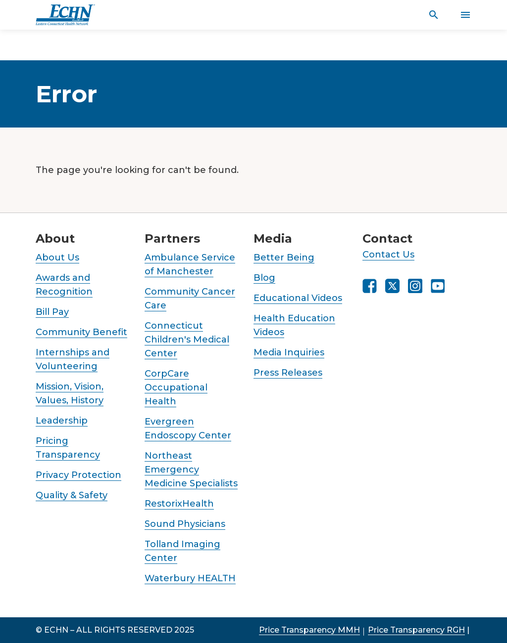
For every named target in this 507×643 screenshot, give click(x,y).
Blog (264, 277)
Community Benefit (81, 332)
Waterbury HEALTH (190, 578)
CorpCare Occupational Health (176, 387)
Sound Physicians (185, 523)
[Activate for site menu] (465, 15)
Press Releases (288, 372)
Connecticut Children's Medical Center (187, 339)
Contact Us (388, 254)
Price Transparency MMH (309, 630)
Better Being (284, 257)
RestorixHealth (179, 503)
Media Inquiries (289, 352)
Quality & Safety (71, 495)
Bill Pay (52, 311)
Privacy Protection (78, 475)
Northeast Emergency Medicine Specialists (191, 469)
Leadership (62, 420)
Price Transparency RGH (416, 630)
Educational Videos (298, 298)
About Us (57, 257)
